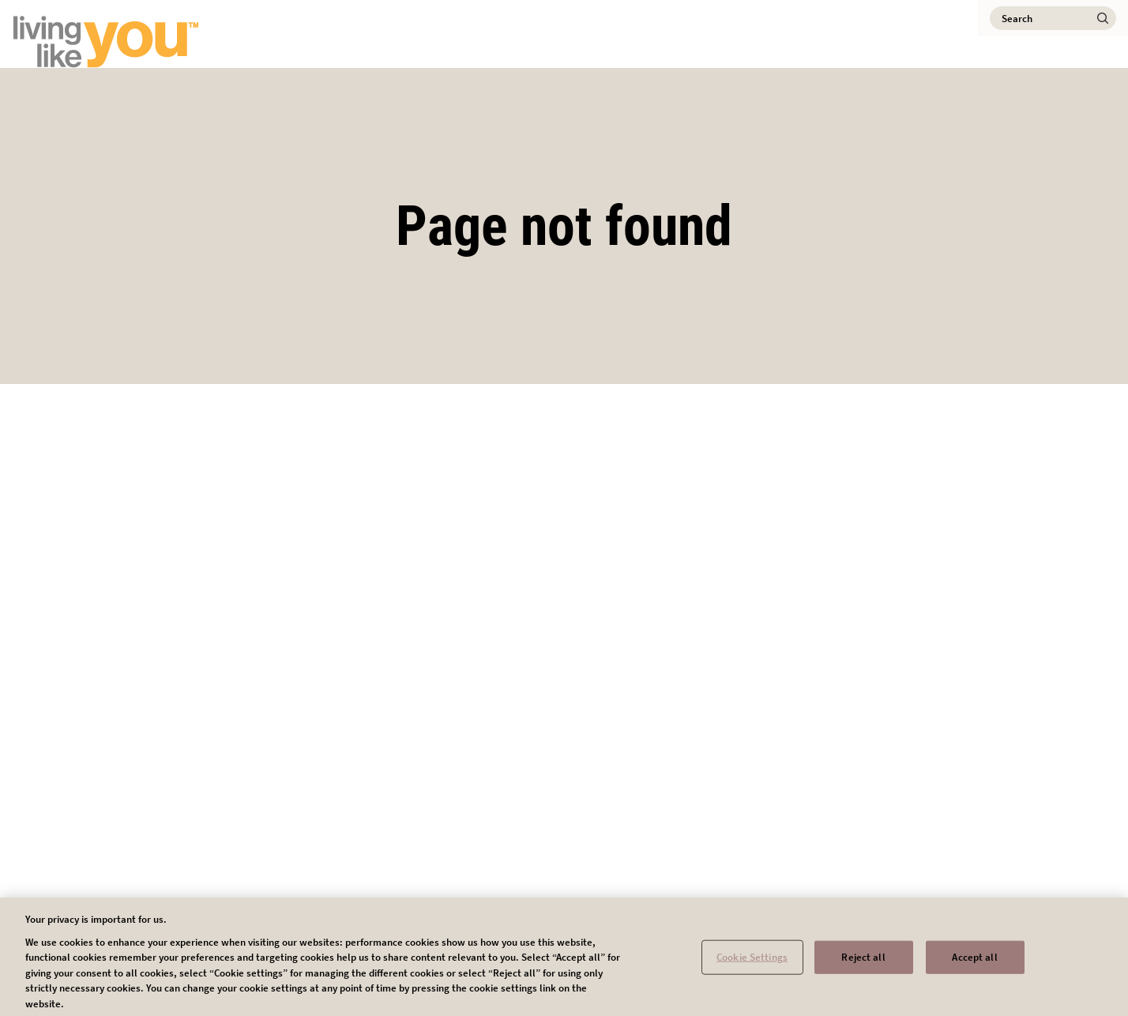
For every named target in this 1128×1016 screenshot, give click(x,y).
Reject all (863, 962)
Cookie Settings (752, 962)
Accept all (974, 962)
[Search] (1053, 18)
